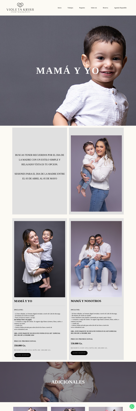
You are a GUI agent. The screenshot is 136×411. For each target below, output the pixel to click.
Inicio (59, 8)
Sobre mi (94, 8)
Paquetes (82, 8)
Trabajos (70, 8)
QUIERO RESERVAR (22, 355)
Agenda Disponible (120, 8)
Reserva (105, 8)
